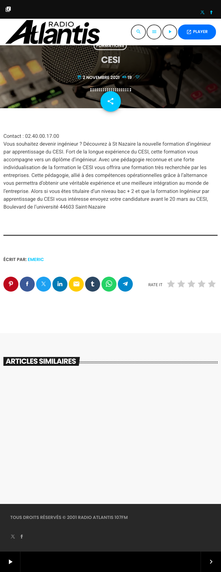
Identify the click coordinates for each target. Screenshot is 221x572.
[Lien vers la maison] (52, 32)
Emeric (36, 259)
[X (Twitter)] (202, 13)
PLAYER (197, 32)
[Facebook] (211, 13)
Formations (110, 46)
